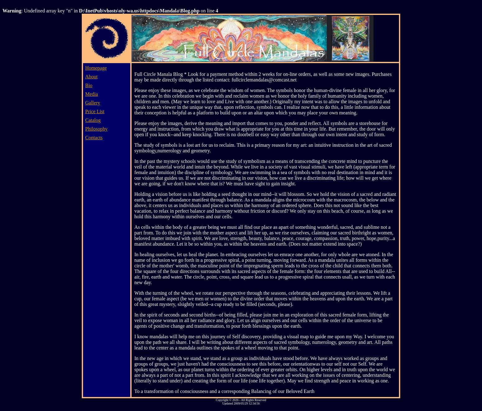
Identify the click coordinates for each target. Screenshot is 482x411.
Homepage (96, 68)
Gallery (92, 102)
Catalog (93, 120)
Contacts (94, 137)
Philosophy (96, 129)
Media (91, 94)
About (91, 76)
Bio (88, 85)
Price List (94, 111)
